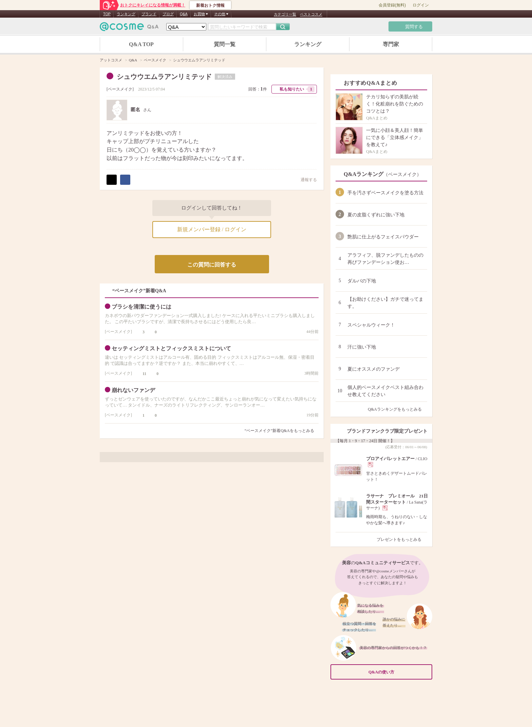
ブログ (168, 14)
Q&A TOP (141, 44)
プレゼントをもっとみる (402, 539)
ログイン (421, 5)
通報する (305, 179)
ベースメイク (120, 89)
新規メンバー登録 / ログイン (211, 229)
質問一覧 (224, 44)
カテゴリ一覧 (285, 14)
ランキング (126, 14)
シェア (125, 180)
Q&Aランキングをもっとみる (397, 409)
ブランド (148, 14)
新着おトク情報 (210, 5)
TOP (107, 14)
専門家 (391, 44)
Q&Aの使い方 (398, 672)
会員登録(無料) (392, 5)
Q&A (184, 14)
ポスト (112, 180)
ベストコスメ (311, 14)
